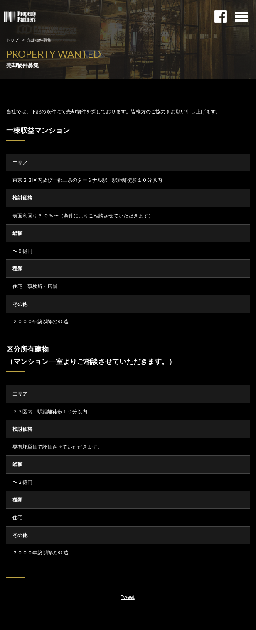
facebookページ (220, 16)
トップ (12, 40)
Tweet (128, 597)
